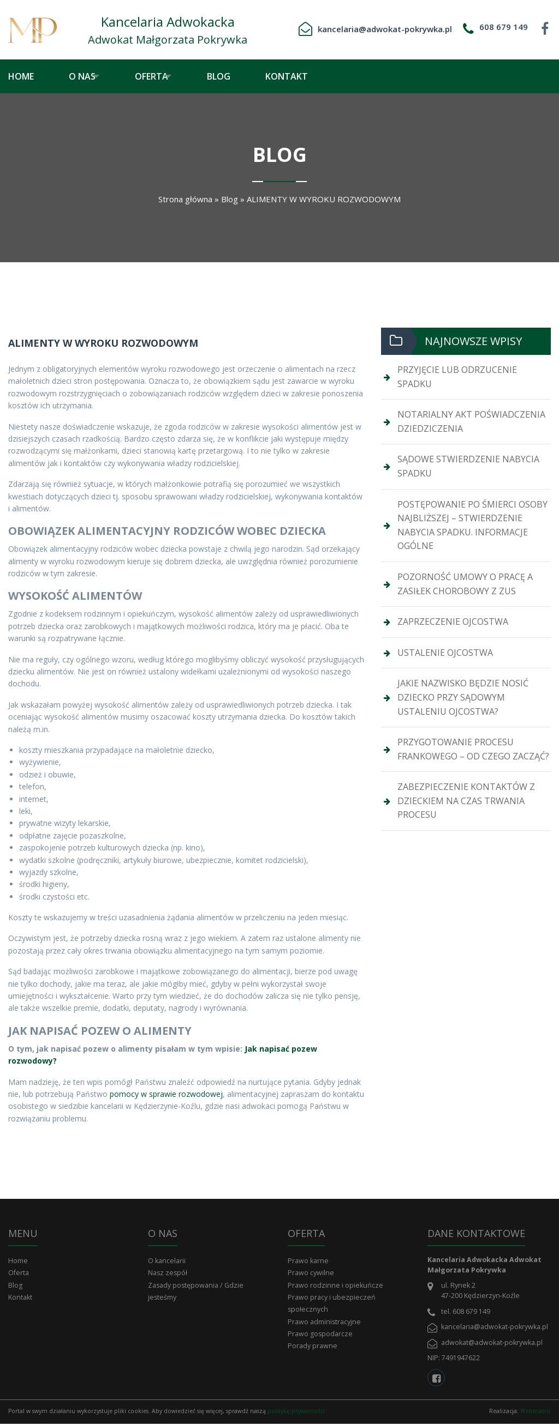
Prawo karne (308, 1260)
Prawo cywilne (311, 1272)
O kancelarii (167, 1260)
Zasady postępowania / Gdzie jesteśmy (195, 1291)
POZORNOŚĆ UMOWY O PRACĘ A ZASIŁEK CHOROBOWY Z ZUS (465, 584)
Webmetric (535, 1411)
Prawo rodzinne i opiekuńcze (335, 1285)
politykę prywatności (296, 1411)
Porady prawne (312, 1345)
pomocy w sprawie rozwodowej (166, 1094)
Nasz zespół (167, 1272)
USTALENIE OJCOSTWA (445, 653)
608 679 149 (503, 27)
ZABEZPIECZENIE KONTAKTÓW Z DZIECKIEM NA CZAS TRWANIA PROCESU (466, 800)
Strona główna (185, 199)
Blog (234, 76)
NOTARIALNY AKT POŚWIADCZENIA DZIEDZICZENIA (471, 421)
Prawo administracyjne (324, 1321)
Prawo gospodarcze (320, 1333)
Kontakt (302, 76)
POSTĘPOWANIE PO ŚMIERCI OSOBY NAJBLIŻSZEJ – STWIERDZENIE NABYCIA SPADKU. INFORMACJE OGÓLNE (472, 525)
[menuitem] (29, 76)
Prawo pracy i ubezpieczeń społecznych (332, 1303)
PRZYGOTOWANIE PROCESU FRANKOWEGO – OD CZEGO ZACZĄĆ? (473, 749)
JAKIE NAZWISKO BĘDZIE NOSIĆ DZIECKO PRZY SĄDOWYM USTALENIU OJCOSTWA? (462, 697)
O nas (82, 76)
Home (21, 76)
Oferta (159, 76)
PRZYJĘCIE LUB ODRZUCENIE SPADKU (457, 377)
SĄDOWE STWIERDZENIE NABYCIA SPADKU (468, 466)
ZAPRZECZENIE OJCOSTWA (452, 621)
